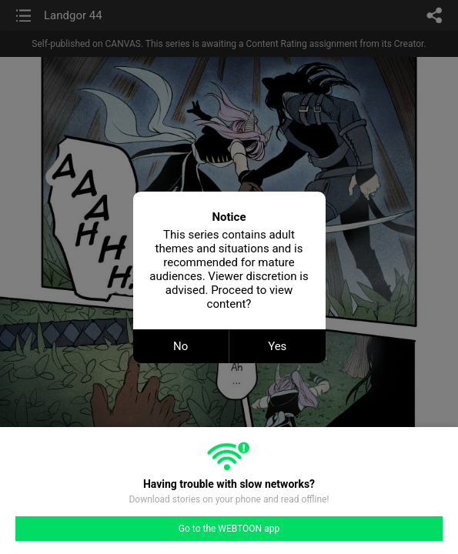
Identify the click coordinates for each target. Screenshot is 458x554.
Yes (277, 346)
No (180, 346)
